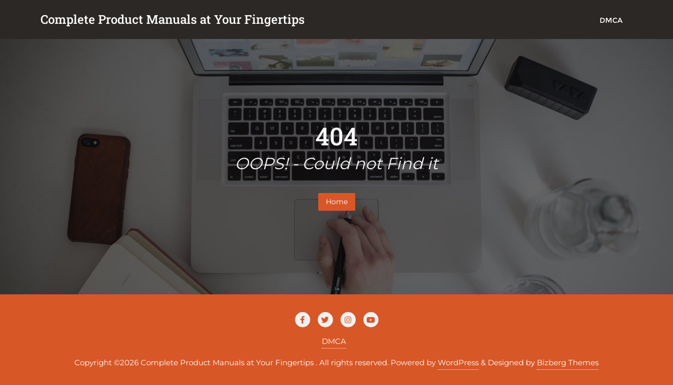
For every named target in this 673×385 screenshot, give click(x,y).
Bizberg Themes (568, 362)
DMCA (334, 341)
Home (337, 201)
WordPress (458, 362)
